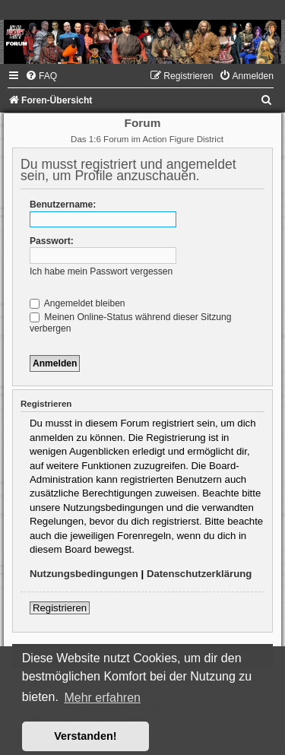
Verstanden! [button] (85, 736)
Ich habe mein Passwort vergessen (101, 271)
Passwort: (52, 241)
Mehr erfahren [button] (102, 697)
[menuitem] (41, 76)
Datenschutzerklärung (199, 573)
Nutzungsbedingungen (84, 573)
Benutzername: (63, 204)
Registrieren (60, 608)
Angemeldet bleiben (77, 303)
